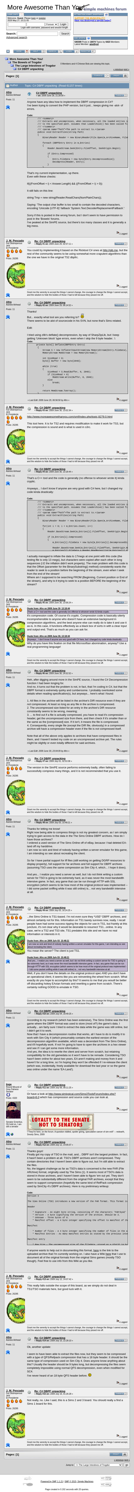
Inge (9, 1084)
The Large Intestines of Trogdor (35, 65)
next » (126, 69)
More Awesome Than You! (26, 59)
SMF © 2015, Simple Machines (79, 1481)
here (96, 1250)
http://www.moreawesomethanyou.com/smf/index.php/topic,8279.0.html (69, 416)
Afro (9, 92)
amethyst (94, 44)
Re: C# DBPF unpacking (49, 241)
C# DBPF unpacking (30, 69)
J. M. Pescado (15, 240)
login (33, 18)
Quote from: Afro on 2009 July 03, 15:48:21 (48, 941)
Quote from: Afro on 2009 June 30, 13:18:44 (48, 608)
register (42, 18)
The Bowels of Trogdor (27, 62)
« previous (118, 69)
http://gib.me (110, 250)
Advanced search (16, 37)
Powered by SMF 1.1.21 (52, 1481)
